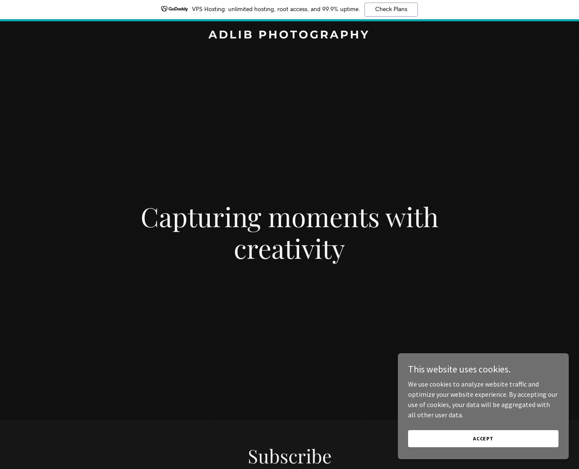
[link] (289, 36)
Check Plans (391, 9)
